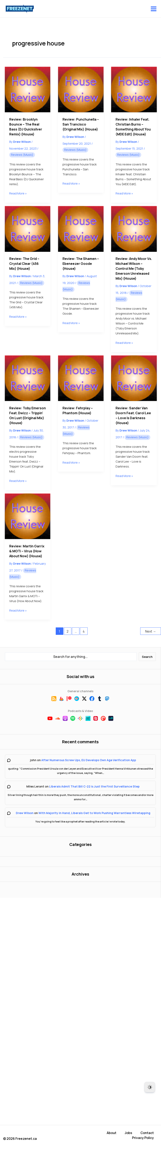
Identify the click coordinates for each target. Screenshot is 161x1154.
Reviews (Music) (22, 155)
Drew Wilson (25, 813)
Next (150, 631)
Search (147, 657)
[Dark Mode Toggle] (150, 1087)
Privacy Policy (143, 1137)
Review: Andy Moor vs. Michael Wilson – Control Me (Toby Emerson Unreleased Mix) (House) (134, 268)
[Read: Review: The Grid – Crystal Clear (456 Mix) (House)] (27, 229)
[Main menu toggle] (153, 9)
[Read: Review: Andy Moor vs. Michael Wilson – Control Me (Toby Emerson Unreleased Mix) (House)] (134, 229)
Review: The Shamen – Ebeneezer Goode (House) (81, 263)
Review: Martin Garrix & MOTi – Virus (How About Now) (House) (26, 551)
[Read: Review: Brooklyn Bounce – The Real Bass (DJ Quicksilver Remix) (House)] (27, 89)
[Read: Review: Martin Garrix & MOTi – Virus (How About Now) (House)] (27, 516)
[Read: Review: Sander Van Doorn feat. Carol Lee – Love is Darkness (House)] (134, 378)
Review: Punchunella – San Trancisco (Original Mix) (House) (81, 124)
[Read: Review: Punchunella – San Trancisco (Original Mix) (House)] (81, 89)
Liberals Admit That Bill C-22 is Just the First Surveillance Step (94, 786)
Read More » (18, 193)
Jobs (128, 1133)
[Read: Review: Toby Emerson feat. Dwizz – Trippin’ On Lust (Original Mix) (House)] (27, 378)
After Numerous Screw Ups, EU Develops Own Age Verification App (88, 760)
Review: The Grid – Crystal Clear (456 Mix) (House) (24, 263)
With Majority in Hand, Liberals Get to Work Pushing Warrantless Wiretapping (94, 813)
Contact (147, 1133)
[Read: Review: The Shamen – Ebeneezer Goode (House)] (81, 229)
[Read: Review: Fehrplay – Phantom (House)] (81, 378)
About (111, 1133)
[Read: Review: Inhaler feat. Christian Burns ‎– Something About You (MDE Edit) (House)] (134, 89)
